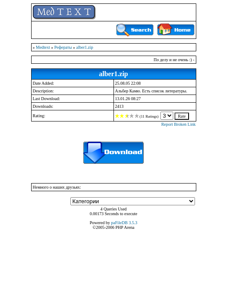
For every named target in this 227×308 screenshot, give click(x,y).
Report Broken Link (178, 124)
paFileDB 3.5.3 (124, 222)
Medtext (43, 47)
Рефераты (63, 47)
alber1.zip (84, 47)
